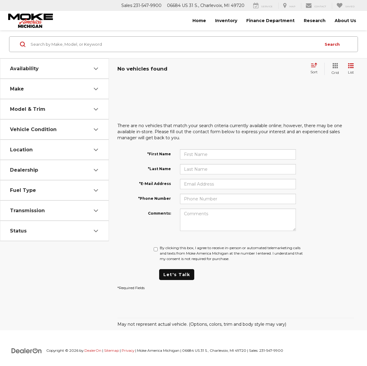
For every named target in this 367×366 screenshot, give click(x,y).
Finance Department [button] (270, 20)
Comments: (159, 213)
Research (315, 20)
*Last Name (159, 169)
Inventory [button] (226, 20)
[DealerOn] (26, 350)
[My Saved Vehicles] (345, 6)
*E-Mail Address (155, 183)
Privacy (128, 350)
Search (332, 44)
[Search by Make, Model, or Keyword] (175, 44)
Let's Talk (176, 274)
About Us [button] (345, 20)
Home (199, 20)
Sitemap (111, 350)
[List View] (351, 69)
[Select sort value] (315, 69)
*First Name (159, 154)
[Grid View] (333, 69)
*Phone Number (154, 198)
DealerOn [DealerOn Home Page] (92, 350)
